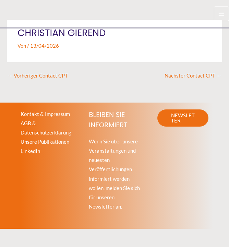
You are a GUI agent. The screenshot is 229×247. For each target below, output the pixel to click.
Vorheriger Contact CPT (38, 76)
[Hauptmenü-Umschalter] (221, 13)
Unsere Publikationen (45, 142)
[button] (182, 118)
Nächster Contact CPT (193, 76)
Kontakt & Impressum (45, 114)
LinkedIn (30, 151)
